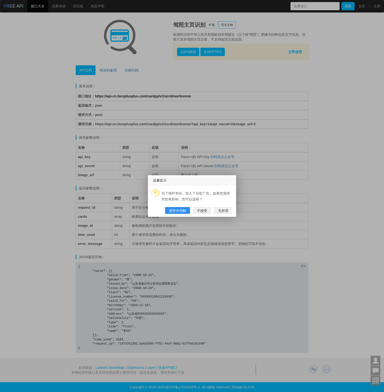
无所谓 (223, 211)
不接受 (202, 211)
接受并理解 (177, 211)
